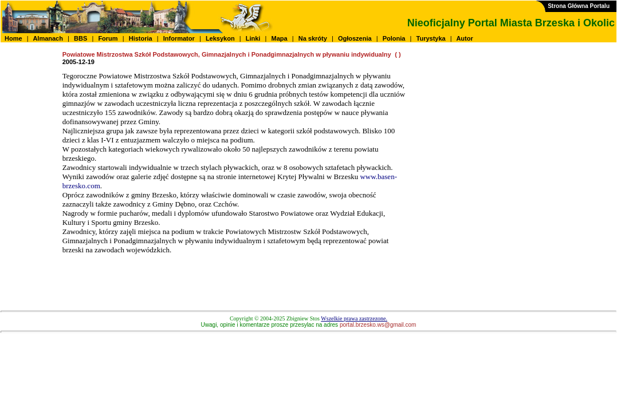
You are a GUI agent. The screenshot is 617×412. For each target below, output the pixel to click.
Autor (465, 38)
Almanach (48, 38)
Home (13, 38)
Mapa (279, 38)
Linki (253, 38)
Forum (107, 38)
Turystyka (431, 38)
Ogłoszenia (355, 38)
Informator (179, 38)
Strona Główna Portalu (579, 6)
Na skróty (313, 38)
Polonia (394, 38)
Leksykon (220, 38)
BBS (80, 38)
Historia (140, 38)
